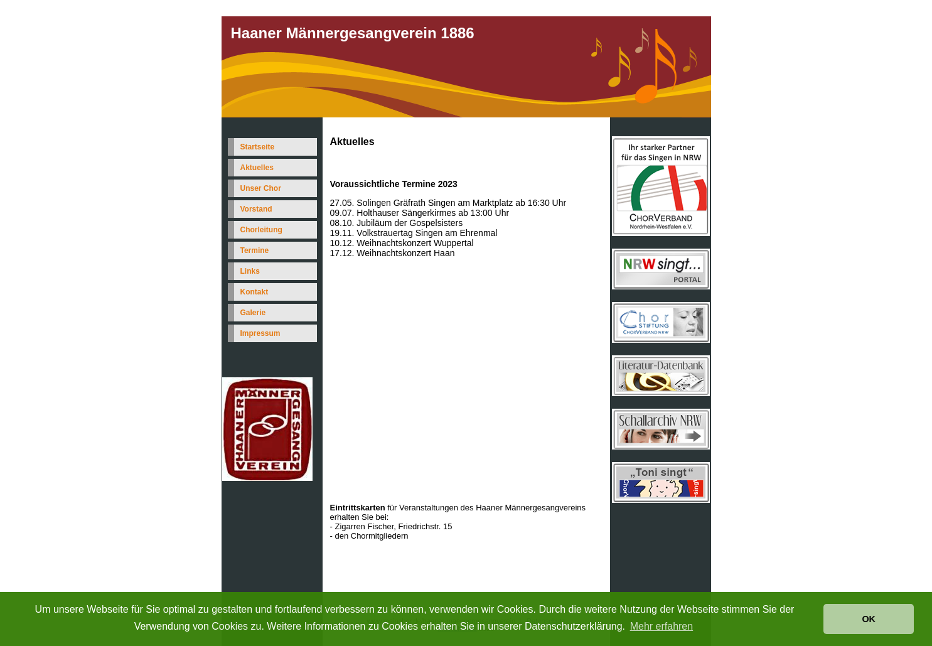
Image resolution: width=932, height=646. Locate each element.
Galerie (253, 312)
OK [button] (869, 619)
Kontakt (254, 292)
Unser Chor (260, 188)
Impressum (260, 333)
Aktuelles (257, 167)
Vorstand (256, 209)
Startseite (257, 147)
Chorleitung (261, 229)
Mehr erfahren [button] (662, 626)
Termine (254, 250)
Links (250, 271)
